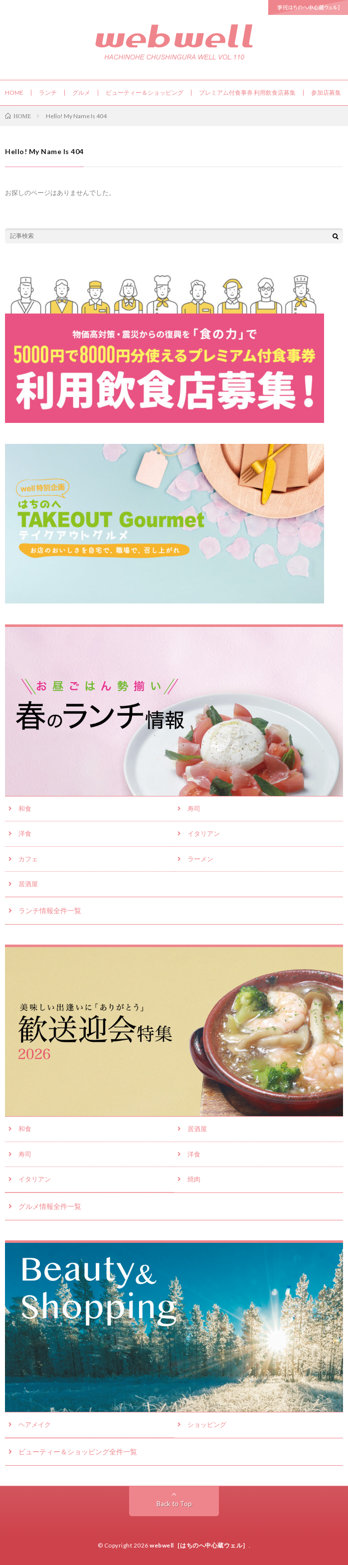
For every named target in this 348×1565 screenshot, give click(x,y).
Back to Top (174, 1504)
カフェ (28, 859)
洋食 (24, 833)
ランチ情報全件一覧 (49, 910)
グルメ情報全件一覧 (49, 1206)
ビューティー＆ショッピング (144, 92)
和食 (24, 808)
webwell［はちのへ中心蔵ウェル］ (199, 1545)
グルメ (81, 92)
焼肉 (193, 1179)
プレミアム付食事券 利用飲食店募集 (247, 92)
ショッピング (206, 1424)
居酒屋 (28, 884)
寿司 (193, 808)
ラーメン (200, 859)
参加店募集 (326, 92)
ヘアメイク (34, 1424)
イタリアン (203, 833)
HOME (14, 92)
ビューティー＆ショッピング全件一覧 (77, 1451)
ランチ (48, 92)
